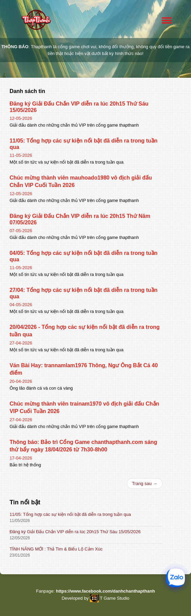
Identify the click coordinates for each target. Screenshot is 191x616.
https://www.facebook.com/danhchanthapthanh (105, 591)
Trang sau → (144, 483)
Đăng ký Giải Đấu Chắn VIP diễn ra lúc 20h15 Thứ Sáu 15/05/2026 (74, 531)
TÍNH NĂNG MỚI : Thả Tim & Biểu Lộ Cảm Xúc (55, 549)
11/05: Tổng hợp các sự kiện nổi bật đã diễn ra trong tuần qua (70, 514)
